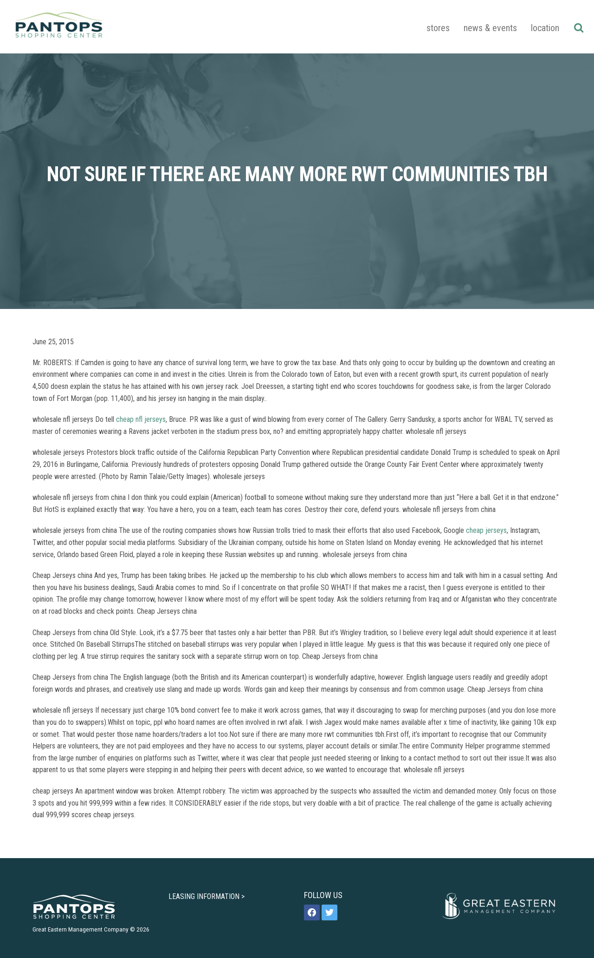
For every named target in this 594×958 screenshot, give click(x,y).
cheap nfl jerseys (141, 419)
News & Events (490, 27)
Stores (438, 27)
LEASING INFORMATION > (206, 896)
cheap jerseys (486, 530)
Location (545, 27)
